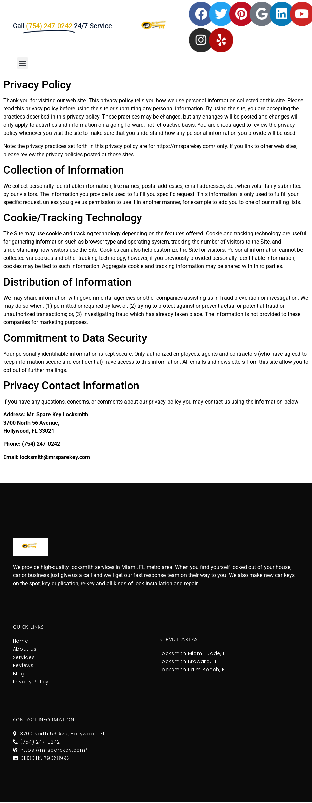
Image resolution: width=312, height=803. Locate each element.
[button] (19, 63)
